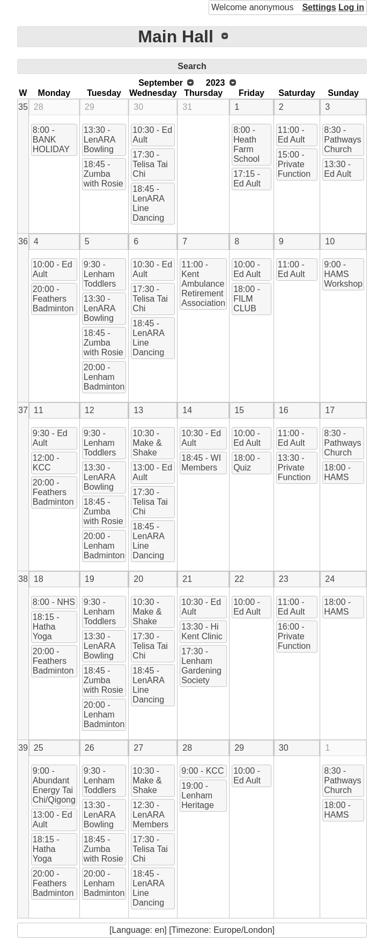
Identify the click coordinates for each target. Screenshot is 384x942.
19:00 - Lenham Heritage (197, 795)
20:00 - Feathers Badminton (53, 299)
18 (38, 579)
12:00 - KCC (46, 462)
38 (23, 579)
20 (138, 579)
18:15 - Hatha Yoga (46, 626)
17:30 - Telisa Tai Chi (150, 164)
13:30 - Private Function (294, 467)
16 (284, 410)
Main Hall (175, 36)
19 (89, 579)
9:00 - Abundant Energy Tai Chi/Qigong (54, 785)
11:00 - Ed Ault (291, 134)
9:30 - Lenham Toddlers (100, 274)
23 (284, 579)
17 (330, 410)
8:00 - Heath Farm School (246, 144)
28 (38, 106)
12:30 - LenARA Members (150, 815)
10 (330, 241)
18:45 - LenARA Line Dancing (148, 203)
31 (187, 106)
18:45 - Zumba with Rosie (103, 174)
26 (89, 747)
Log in (351, 7)
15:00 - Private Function (294, 164)
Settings (319, 7)
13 (138, 410)
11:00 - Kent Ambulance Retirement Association (203, 284)
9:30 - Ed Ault (50, 438)
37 (23, 410)
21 (187, 579)
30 (138, 106)
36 (23, 241)
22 (239, 579)
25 (38, 747)
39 (23, 747)
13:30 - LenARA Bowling (100, 139)
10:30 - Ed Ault (152, 134)
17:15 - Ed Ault (247, 178)
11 (38, 410)
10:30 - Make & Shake (146, 443)
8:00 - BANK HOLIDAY (51, 139)
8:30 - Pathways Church (342, 139)
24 (330, 579)
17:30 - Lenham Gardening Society (201, 666)
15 (239, 410)
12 (89, 410)
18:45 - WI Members (201, 462)
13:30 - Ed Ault (337, 169)
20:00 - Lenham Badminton (104, 377)
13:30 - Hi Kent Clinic (201, 631)
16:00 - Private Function (294, 636)
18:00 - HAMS (337, 472)
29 (89, 106)
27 (138, 747)
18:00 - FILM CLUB (246, 299)
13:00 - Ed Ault (152, 472)
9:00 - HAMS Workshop (343, 274)
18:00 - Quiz (246, 462)
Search (192, 66)
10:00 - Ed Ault (52, 269)
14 (187, 410)
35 (23, 106)
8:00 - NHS (54, 602)
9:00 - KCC (202, 770)
